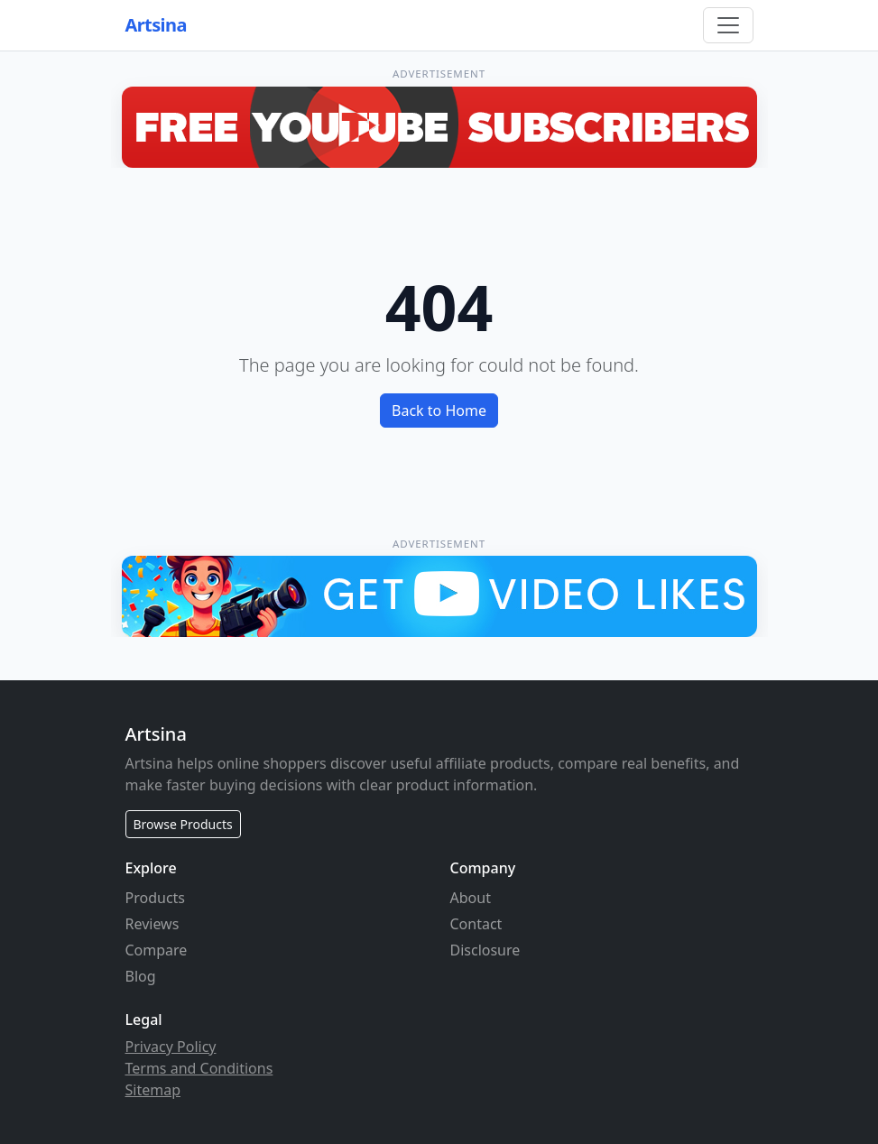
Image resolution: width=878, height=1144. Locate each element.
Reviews (152, 924)
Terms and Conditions (199, 1068)
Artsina (156, 25)
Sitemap (153, 1090)
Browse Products (183, 824)
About (470, 898)
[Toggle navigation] (728, 25)
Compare (156, 950)
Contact (476, 924)
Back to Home (439, 410)
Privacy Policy (171, 1046)
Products (155, 898)
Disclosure (485, 950)
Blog (140, 976)
